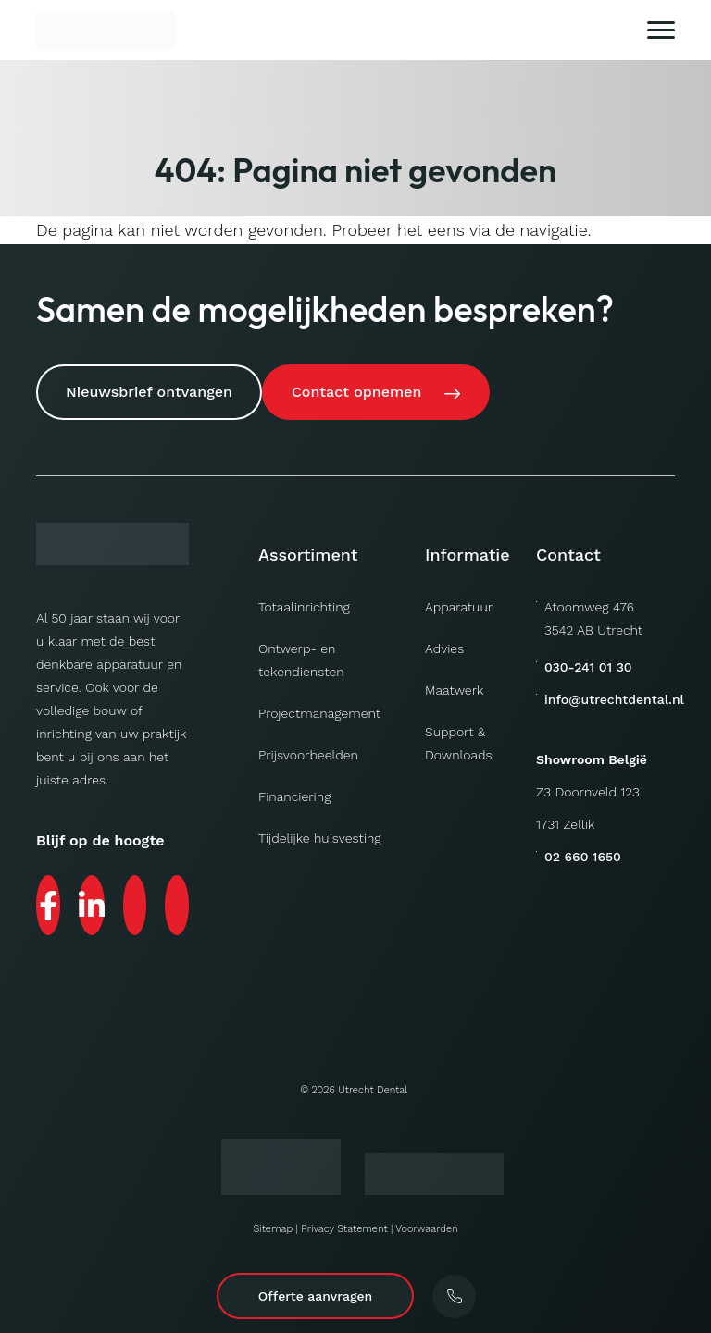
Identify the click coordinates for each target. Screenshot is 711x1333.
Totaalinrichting (304, 606)
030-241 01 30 (588, 667)
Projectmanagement (319, 713)
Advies (444, 648)
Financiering (294, 796)
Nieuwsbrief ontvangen (149, 392)
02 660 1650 (582, 856)
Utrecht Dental (372, 1090)
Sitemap (273, 1229)
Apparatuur (459, 606)
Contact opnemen (356, 392)
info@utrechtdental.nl (614, 699)
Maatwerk (454, 690)
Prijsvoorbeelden (308, 754)
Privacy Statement (344, 1229)
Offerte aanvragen (315, 1296)
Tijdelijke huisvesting (319, 838)
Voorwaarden (426, 1229)
